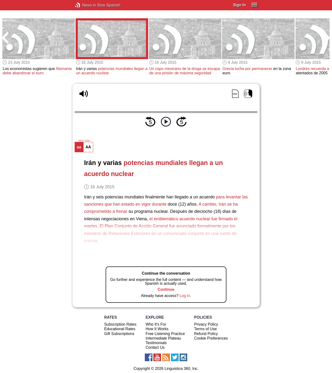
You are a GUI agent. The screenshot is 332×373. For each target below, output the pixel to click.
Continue (166, 289)
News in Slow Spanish (84, 5)
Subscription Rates (120, 324)
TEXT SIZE (84, 140)
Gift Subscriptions (119, 334)
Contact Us (155, 347)
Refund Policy (206, 334)
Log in (185, 296)
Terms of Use (205, 329)
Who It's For (156, 324)
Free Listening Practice (165, 334)
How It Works (157, 329)
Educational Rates (119, 329)
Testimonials (156, 343)
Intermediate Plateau (163, 338)
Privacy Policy (206, 324)
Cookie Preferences (211, 338)
